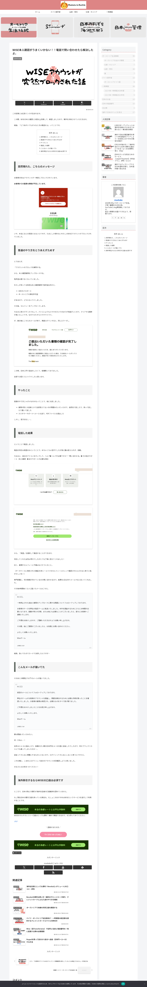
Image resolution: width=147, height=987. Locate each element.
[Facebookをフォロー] (49, 870)
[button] (73, 105)
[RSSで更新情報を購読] (63, 870)
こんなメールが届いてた (49, 151)
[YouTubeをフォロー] (53, 870)
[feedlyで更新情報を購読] (58, 870)
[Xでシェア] (32, 105)
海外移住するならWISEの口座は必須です (54, 153)
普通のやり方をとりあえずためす (51, 142)
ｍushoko (118, 202)
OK (123, 984)
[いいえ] (144, 984)
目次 (50, 134)
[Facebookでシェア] (46, 105)
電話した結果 (45, 148)
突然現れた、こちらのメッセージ (51, 139)
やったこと (44, 145)
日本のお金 (17, 855)
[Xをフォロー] (44, 870)
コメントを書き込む (53, 960)
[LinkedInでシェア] (60, 105)
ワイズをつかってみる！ (53, 837)
